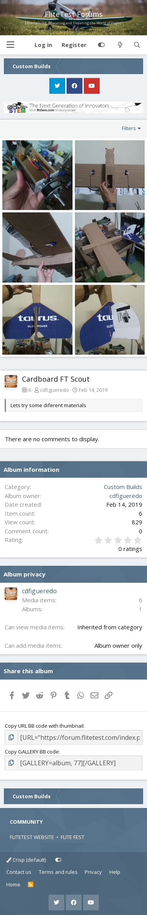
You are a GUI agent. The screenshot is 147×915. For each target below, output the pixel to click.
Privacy (93, 871)
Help (114, 871)
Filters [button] (129, 128)
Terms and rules (58, 871)
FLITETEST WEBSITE (32, 837)
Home (13, 884)
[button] (10, 44)
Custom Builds (123, 487)
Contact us (18, 871)
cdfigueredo (54, 389)
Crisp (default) (26, 859)
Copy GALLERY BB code (32, 751)
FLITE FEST (72, 837)
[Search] (137, 45)
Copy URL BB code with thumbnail (44, 725)
